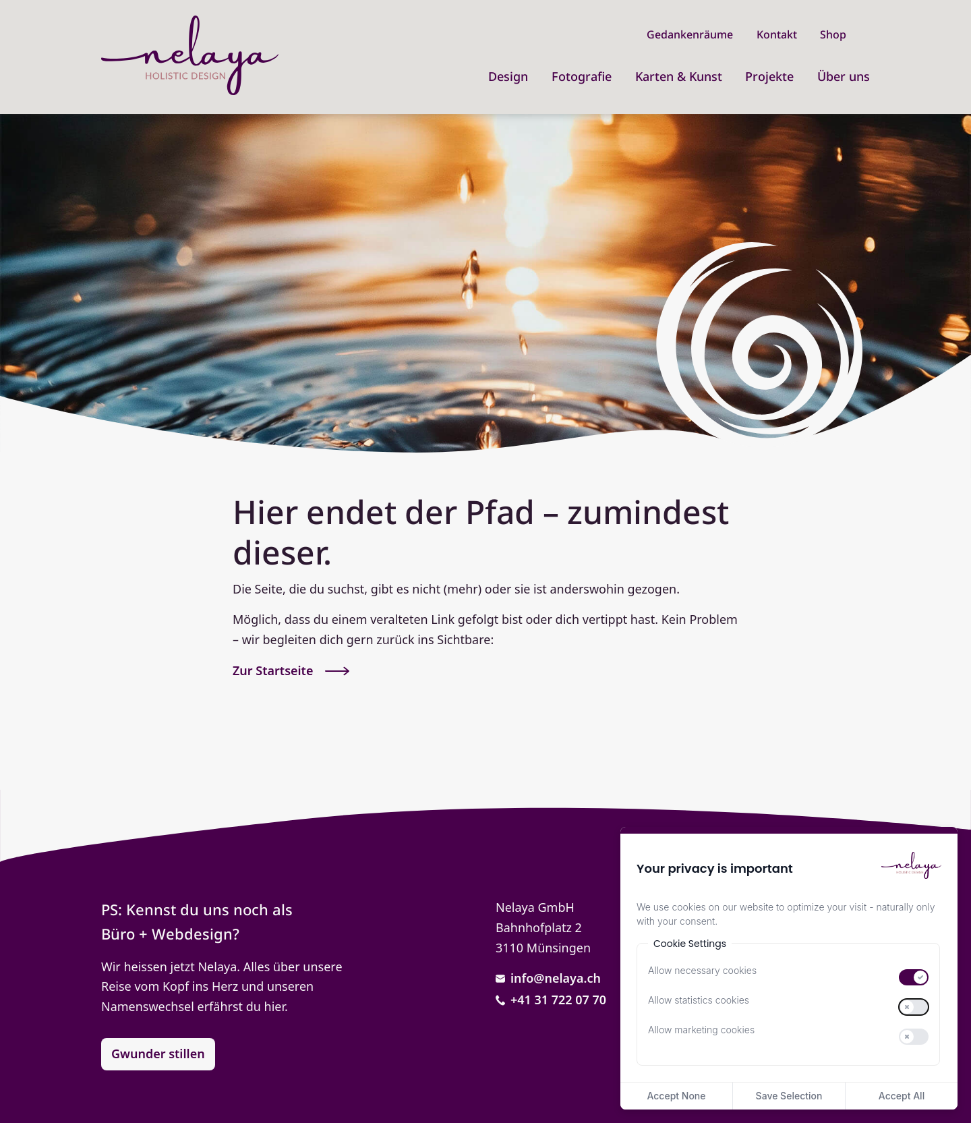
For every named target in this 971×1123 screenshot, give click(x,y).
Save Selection (789, 1095)
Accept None (676, 1095)
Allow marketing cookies (701, 1030)
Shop (833, 34)
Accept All (901, 1095)
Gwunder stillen (158, 1053)
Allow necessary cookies (702, 970)
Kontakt (777, 34)
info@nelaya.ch (548, 978)
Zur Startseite (291, 670)
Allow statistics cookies (698, 1000)
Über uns (843, 76)
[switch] (914, 977)
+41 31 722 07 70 (551, 999)
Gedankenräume (690, 34)
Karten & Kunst (678, 76)
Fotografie (582, 76)
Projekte (769, 76)
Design (508, 76)
